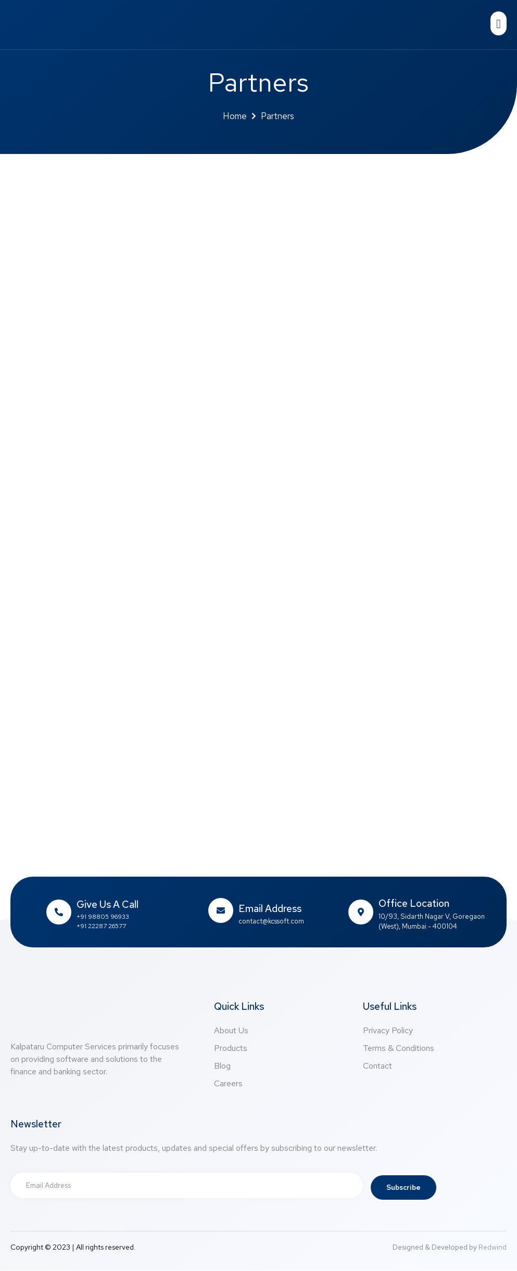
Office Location (414, 903)
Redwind (492, 1247)
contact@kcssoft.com (271, 921)
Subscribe (404, 1187)
